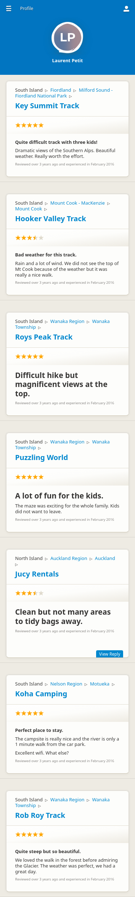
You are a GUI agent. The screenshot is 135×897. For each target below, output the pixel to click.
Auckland (105, 558)
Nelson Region (66, 683)
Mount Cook (28, 208)
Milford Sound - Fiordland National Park (64, 93)
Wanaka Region (67, 321)
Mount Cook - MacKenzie (77, 203)
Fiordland (60, 90)
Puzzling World (41, 457)
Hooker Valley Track (50, 218)
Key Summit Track (47, 105)
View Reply (109, 654)
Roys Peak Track (44, 337)
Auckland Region (68, 558)
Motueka (99, 683)
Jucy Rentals (37, 574)
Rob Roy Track (40, 815)
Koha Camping (41, 693)
